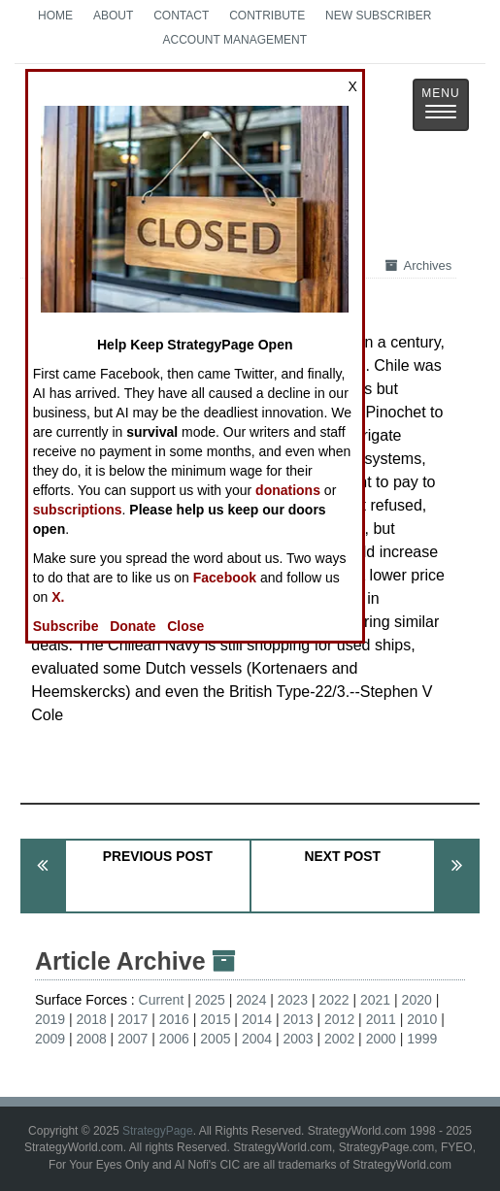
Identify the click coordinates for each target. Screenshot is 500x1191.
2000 (381, 1038)
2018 (92, 1019)
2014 (257, 1019)
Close (185, 626)
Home (55, 15)
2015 (215, 1019)
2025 (210, 1000)
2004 (257, 1038)
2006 (174, 1038)
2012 (339, 1019)
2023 (293, 1000)
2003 (298, 1038)
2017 (132, 1019)
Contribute (267, 15)
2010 (422, 1019)
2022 (333, 1000)
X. (57, 597)
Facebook (224, 577)
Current (161, 1000)
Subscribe (66, 626)
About (113, 15)
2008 (92, 1038)
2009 (50, 1038)
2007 (132, 1038)
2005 (215, 1038)
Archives (418, 265)
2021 (375, 1000)
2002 (339, 1038)
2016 (174, 1019)
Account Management (235, 40)
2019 (50, 1019)
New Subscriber (378, 15)
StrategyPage (157, 1131)
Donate (132, 626)
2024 (251, 1000)
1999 (422, 1038)
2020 (417, 1000)
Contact (181, 15)
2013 (298, 1019)
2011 (381, 1019)
